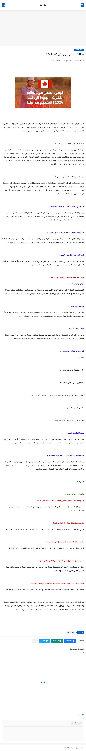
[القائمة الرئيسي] (82, 5)
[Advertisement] (43, 28)
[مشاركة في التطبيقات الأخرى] (35, 641)
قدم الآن (80, 482)
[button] (70, 641)
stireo (43, 5)
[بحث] (3, 5)
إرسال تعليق (76, 723)
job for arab (78, 50)
